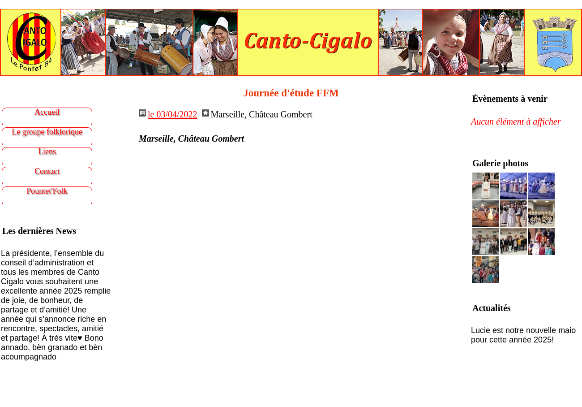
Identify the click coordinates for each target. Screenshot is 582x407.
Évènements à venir (510, 99)
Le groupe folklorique (47, 132)
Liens (47, 151)
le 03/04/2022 (172, 114)
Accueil (47, 112)
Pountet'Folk (46, 191)
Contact (47, 171)
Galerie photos (500, 163)
